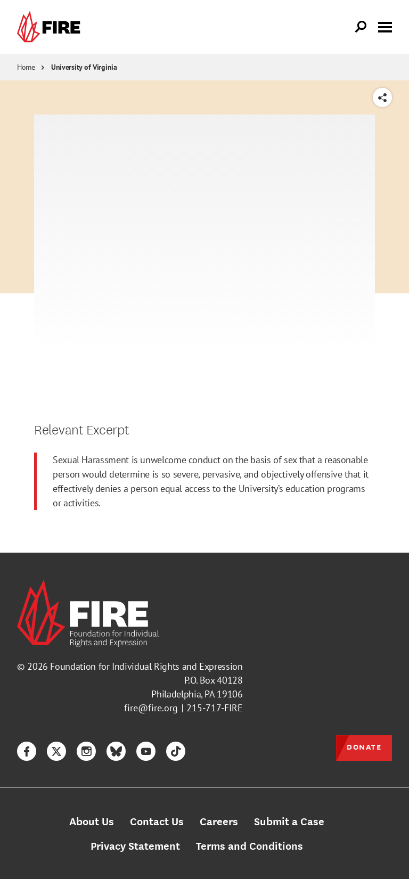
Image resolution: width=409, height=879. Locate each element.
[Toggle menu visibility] (385, 26)
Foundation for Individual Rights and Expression (146, 666)
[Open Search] (361, 27)
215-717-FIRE (214, 708)
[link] (51, 27)
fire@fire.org (151, 708)
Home (26, 67)
